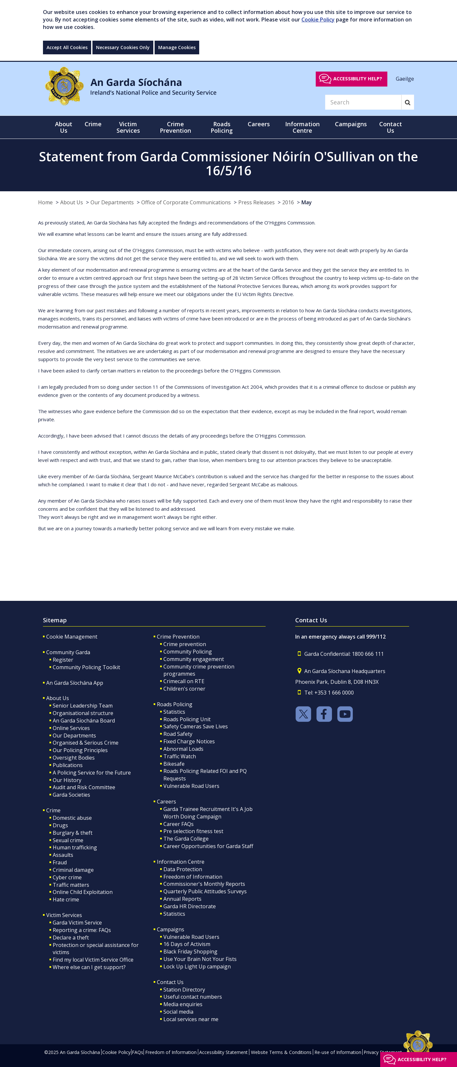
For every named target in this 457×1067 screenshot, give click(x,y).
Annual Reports (182, 898)
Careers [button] (259, 124)
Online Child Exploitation (83, 892)
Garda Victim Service (77, 922)
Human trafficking (75, 847)
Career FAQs (178, 824)
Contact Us (170, 982)
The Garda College (186, 838)
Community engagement (193, 659)
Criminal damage (73, 869)
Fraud (60, 862)
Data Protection (182, 869)
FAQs (137, 1052)
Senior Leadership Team (83, 705)
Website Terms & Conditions (281, 1052)
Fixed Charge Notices (189, 741)
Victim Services (64, 915)
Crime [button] (93, 124)
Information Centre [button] (302, 127)
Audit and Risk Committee (84, 787)
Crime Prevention (178, 636)
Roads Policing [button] (222, 127)
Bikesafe (174, 763)
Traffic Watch (179, 756)
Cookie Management (71, 636)
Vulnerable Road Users (191, 786)
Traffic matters (71, 884)
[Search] (363, 102)
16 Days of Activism (186, 944)
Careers (166, 801)
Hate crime (66, 899)
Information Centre (180, 861)
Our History (67, 780)
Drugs (60, 825)
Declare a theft (71, 937)
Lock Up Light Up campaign (197, 966)
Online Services (71, 728)
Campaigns (170, 929)
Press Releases (256, 202)
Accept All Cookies (67, 47)
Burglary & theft (72, 832)
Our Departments (112, 202)
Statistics (174, 711)
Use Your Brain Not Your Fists (200, 959)
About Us (71, 202)
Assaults (63, 854)
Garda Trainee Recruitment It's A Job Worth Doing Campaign (208, 812)
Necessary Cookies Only (123, 47)
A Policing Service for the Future (92, 772)
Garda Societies (71, 794)
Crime (53, 810)
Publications (68, 765)
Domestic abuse (72, 817)
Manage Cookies (177, 47)
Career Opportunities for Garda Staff (208, 846)
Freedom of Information (192, 876)
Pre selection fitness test (193, 831)
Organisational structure (83, 713)
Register (63, 659)
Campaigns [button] (351, 124)
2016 (288, 202)
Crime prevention (184, 644)
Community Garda (68, 652)
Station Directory (184, 989)
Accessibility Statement (223, 1052)
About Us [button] (63, 127)
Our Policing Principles (80, 750)
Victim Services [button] (128, 127)
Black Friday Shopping (190, 951)
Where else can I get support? (89, 967)
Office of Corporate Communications (186, 202)
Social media (178, 1011)
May (306, 202)
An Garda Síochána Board (84, 720)
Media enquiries (182, 1004)
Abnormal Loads (183, 748)
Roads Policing (174, 704)
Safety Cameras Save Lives (195, 726)
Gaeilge (405, 78)
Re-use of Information (337, 1052)
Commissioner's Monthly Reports (204, 883)
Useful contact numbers (192, 996)
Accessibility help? (357, 78)
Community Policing (187, 651)
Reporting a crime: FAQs (82, 930)
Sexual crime (68, 840)
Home (45, 202)
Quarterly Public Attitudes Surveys (205, 891)
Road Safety (177, 733)
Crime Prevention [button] (175, 127)
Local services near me (190, 1019)
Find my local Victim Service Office (93, 959)
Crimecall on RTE (183, 681)
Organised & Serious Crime (85, 742)
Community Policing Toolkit (86, 667)
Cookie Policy (318, 19)
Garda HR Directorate (189, 906)
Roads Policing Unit (187, 719)
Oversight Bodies (74, 757)
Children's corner (184, 688)
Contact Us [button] (390, 127)
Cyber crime (67, 877)
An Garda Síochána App (74, 682)
